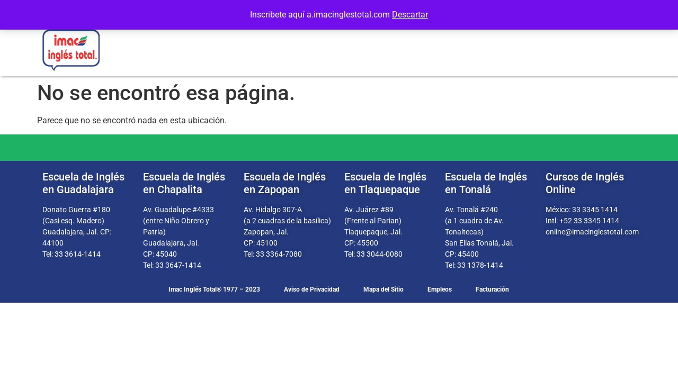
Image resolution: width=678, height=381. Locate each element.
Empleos (439, 289)
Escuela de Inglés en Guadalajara (83, 183)
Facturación (492, 289)
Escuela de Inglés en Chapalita (184, 183)
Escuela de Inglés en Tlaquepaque (385, 183)
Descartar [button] (410, 15)
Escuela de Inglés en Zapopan (285, 183)
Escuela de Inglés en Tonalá (486, 183)
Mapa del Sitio (383, 289)
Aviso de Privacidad (312, 289)
